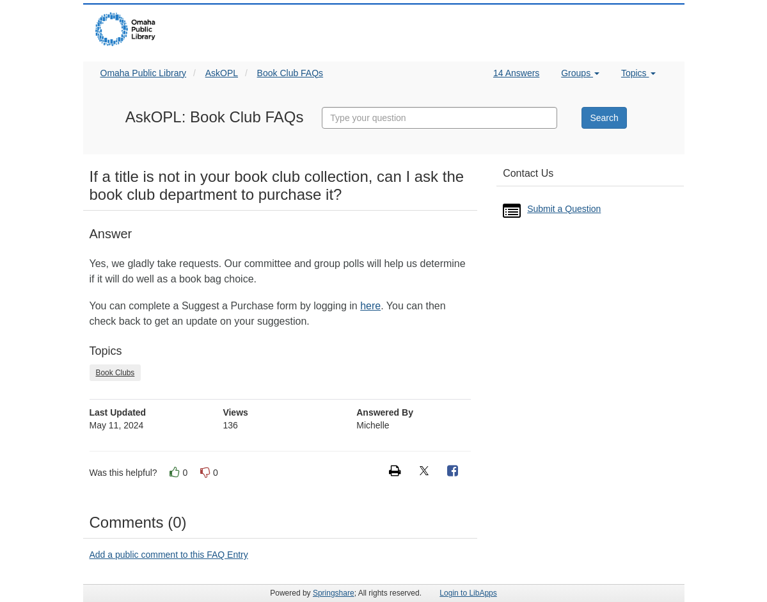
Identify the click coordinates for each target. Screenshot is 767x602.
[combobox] (439, 118)
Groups (580, 73)
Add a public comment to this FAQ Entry (169, 554)
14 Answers (516, 73)
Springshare (333, 593)
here (370, 305)
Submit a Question (564, 209)
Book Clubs (115, 372)
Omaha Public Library (143, 73)
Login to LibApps (467, 593)
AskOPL (221, 73)
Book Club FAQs (290, 73)
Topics (638, 73)
